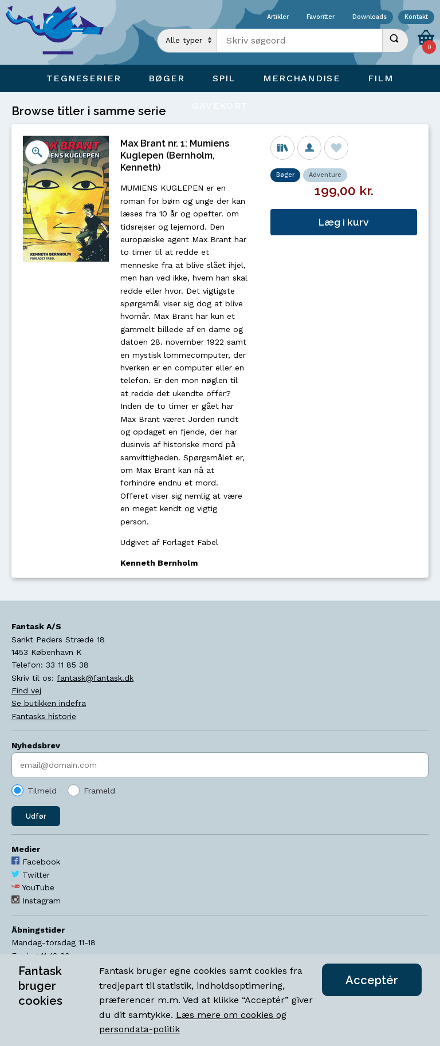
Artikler (278, 17)
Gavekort (220, 105)
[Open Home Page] (60, 32)
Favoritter (321, 17)
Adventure (325, 175)
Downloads (369, 17)
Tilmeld (42, 790)
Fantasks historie (43, 716)
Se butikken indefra (48, 703)
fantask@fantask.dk (95, 677)
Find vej (26, 690)
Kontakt (416, 17)
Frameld (99, 790)
